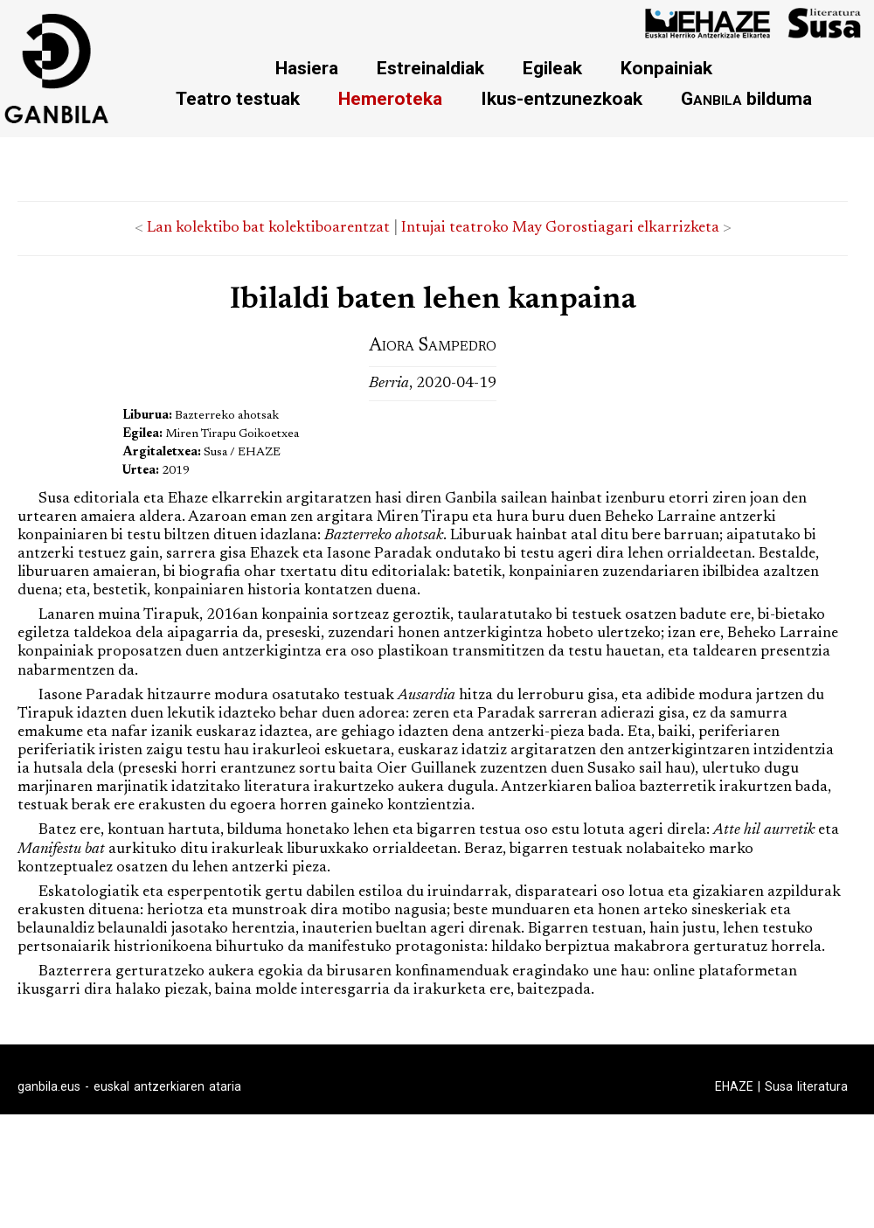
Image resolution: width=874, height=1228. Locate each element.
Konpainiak (666, 68)
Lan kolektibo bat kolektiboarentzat (268, 228)
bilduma (746, 98)
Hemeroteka (390, 98)
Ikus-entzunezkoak (561, 98)
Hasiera (306, 68)
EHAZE (734, 1086)
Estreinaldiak (430, 68)
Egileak (552, 68)
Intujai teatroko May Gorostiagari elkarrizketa (560, 228)
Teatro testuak (238, 98)
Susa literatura (806, 1086)
